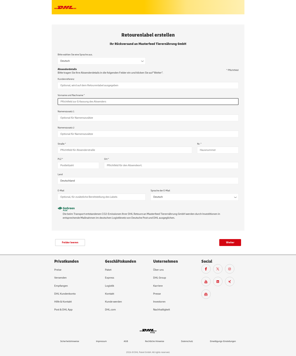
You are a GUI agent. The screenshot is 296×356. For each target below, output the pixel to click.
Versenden (60, 277)
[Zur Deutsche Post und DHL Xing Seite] (231, 282)
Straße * (62, 143)
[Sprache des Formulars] (101, 61)
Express (109, 277)
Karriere (158, 285)
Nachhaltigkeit (161, 309)
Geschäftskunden (120, 261)
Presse (157, 293)
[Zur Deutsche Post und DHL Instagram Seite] (231, 269)
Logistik (109, 285)
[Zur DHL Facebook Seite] (207, 269)
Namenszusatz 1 (66, 111)
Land (60, 174)
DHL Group (159, 277)
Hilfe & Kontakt (63, 301)
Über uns (158, 269)
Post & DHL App (63, 309)
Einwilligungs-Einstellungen (223, 341)
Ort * (106, 159)
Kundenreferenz (66, 79)
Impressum (101, 341)
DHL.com (110, 309)
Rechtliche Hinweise (154, 341)
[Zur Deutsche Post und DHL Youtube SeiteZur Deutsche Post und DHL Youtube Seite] (207, 282)
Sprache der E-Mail (160, 190)
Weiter (230, 242)
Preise (57, 269)
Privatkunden (66, 261)
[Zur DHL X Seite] (219, 269)
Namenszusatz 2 (66, 127)
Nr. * (199, 143)
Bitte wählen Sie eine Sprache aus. (75, 54)
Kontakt (109, 293)
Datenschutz (187, 341)
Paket (108, 269)
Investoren (159, 301)
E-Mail (61, 190)
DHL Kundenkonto (65, 293)
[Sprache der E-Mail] (194, 197)
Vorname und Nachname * (71, 95)
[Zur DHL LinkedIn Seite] (219, 282)
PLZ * (60, 159)
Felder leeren (70, 242)
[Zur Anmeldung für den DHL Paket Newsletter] (207, 295)
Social (206, 261)
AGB (126, 341)
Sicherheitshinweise (69, 341)
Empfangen (61, 285)
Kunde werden (113, 301)
